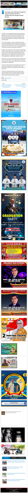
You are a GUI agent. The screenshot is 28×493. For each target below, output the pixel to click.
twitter (21, 1)
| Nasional (6, 6)
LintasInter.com (9, 488)
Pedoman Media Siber (14, 489)
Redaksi (14, 490)
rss (26, 1)
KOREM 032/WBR (7, 78)
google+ (25, 1)
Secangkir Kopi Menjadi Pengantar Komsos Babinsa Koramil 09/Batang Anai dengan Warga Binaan (15, 14)
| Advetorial (18, 6)
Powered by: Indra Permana (14, 491)
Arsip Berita (14, 457)
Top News (6, 457)
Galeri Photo (22, 457)
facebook (23, 1)
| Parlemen (12, 6)
